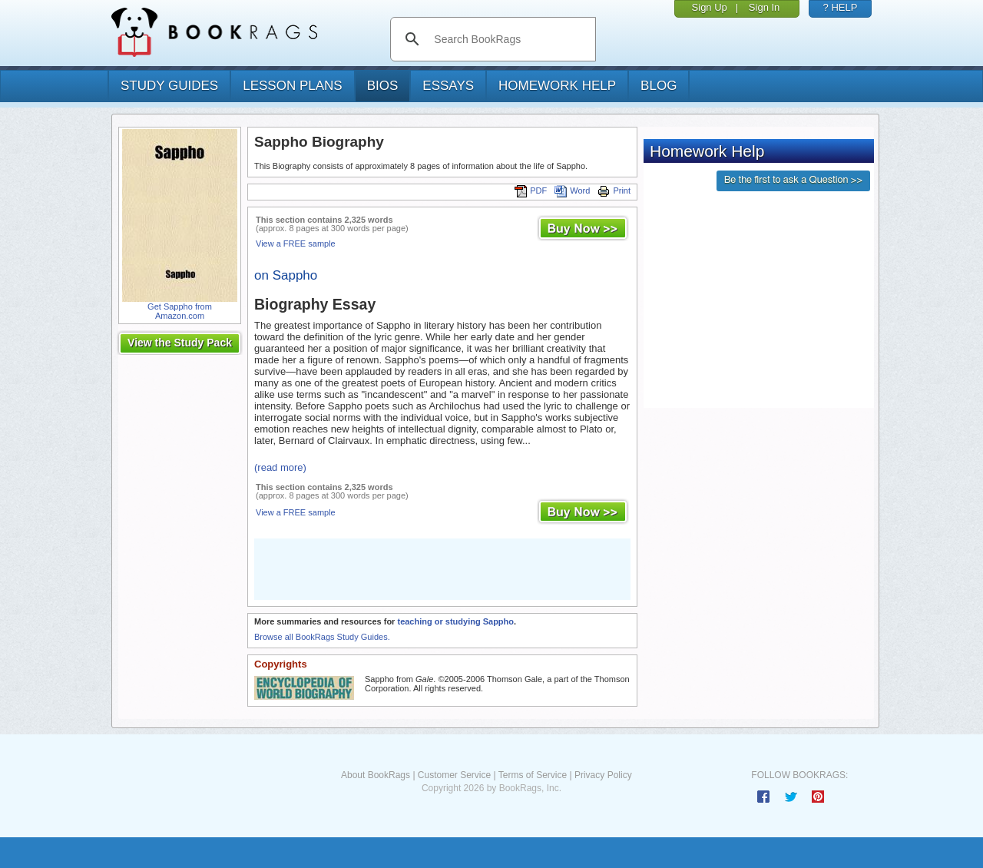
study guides (169, 85)
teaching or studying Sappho (455, 621)
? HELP (840, 7)
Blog (658, 85)
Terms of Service (532, 775)
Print (614, 190)
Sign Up (709, 7)
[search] (509, 39)
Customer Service (454, 775)
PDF (531, 190)
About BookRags (375, 775)
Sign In (764, 7)
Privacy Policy (603, 775)
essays (448, 85)
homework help (557, 85)
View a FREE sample (296, 243)
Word (572, 190)
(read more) (280, 467)
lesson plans (292, 85)
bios (383, 85)
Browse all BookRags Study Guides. (322, 636)
